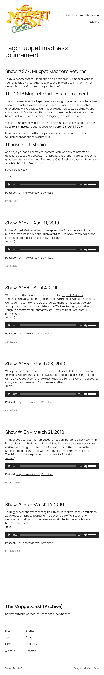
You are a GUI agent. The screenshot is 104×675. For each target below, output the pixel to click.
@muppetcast (13, 159)
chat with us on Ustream (36, 306)
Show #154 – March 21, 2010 (34, 432)
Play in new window (28, 192)
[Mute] (85, 184)
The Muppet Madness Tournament (26, 439)
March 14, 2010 (12, 551)
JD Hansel (27, 82)
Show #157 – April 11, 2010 (32, 222)
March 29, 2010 (12, 410)
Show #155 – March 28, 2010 (35, 363)
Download (47, 192)
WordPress (93, 668)
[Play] (9, 184)
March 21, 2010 (12, 482)
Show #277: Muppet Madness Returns (45, 71)
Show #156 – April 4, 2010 (32, 287)
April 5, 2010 (11, 341)
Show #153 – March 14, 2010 (34, 504)
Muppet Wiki (42, 137)
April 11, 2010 (11, 265)
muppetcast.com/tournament (35, 519)
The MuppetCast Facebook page (60, 159)
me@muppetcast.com (48, 152)
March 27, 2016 (12, 200)
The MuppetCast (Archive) (34, 606)
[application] (52, 184)
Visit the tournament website (22, 123)
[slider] (48, 184)
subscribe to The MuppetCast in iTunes (32, 163)
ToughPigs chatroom (17, 310)
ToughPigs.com (14, 454)
